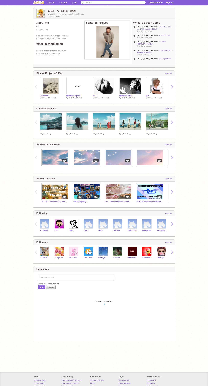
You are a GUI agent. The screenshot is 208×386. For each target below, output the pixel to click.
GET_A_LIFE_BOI (49, 98)
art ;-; (95, 96)
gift (147, 96)
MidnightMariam (162, 258)
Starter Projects (97, 380)
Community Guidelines (72, 380)
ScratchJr (151, 383)
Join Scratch (156, 2)
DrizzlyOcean (103, 258)
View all (168, 73)
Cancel (51, 287)
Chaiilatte (73, 258)
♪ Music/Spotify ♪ (80, 202)
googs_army (60, 258)
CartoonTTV (147, 258)
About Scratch (40, 380)
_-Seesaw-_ (46, 134)
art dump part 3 (126, 96)
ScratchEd (151, 380)
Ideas (74, 2)
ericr (56, 230)
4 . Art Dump (164, 35)
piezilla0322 (133, 230)
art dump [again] (73, 96)
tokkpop (116, 258)
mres (71, 230)
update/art (44, 96)
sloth (100, 230)
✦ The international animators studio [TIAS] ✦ (149, 202)
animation (146, 230)
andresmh (44, 230)
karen (86, 230)
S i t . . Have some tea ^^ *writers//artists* (118, 202)
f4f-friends (132, 258)
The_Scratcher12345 (89, 258)
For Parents (39, 383)
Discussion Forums (70, 383)
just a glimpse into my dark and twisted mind (154, 60)
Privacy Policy (124, 383)
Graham (116, 230)
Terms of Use (124, 380)
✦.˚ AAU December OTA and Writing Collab (55, 202)
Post (42, 287)
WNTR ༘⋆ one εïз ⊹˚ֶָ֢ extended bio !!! (154, 28)
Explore (63, 2)
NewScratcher (162, 230)
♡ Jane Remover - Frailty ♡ (151, 42)
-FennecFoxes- (45, 258)
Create (51, 2)
